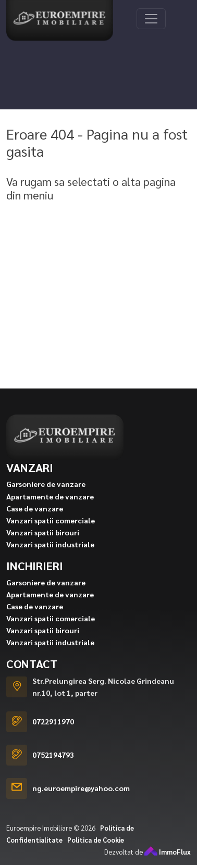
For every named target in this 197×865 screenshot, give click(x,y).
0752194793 (53, 767)
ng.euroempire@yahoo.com (81, 800)
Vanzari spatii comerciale (50, 532)
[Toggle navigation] (151, 18)
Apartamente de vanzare (50, 508)
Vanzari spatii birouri (42, 544)
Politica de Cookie (95, 851)
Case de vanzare (34, 520)
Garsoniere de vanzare (45, 496)
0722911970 (53, 733)
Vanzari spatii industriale (50, 556)
